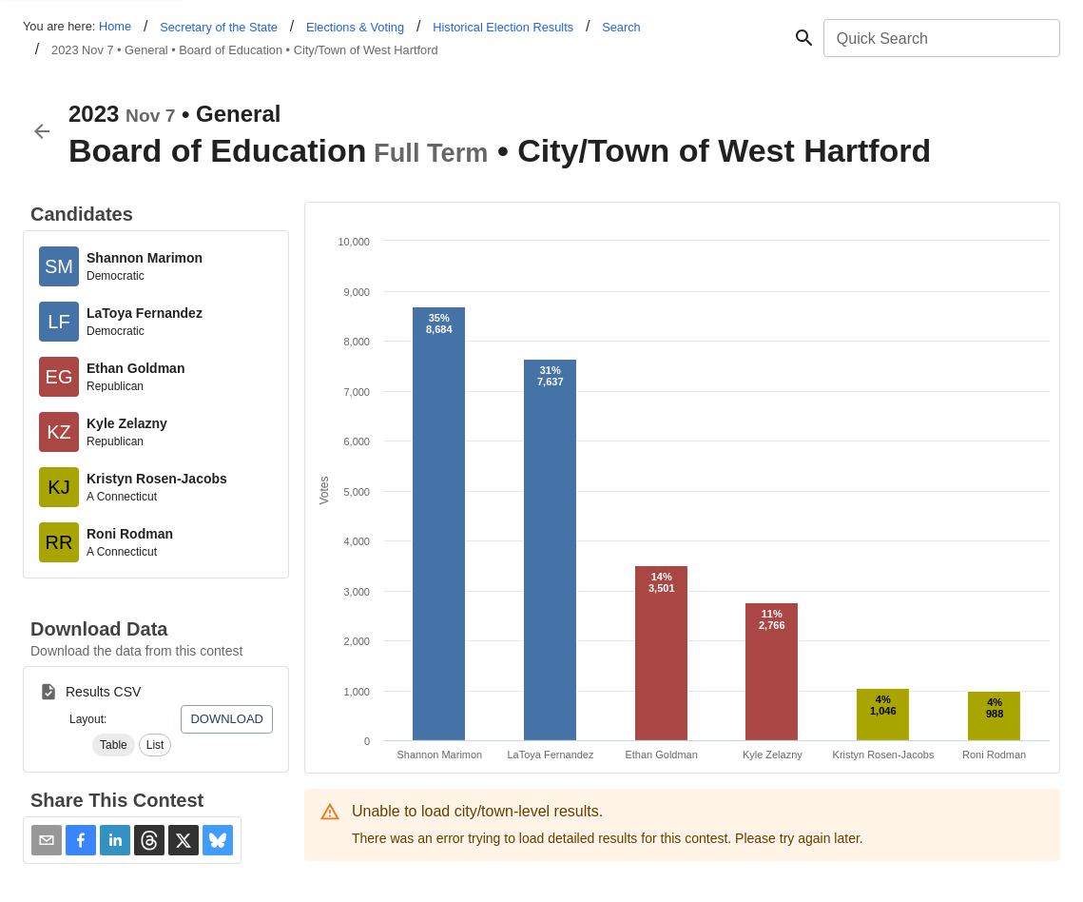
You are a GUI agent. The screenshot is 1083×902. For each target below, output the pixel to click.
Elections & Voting (355, 27)
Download (226, 719)
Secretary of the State (219, 27)
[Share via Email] (46, 840)
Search (621, 27)
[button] (113, 745)
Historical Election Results (503, 27)
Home (115, 26)
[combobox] (940, 38)
